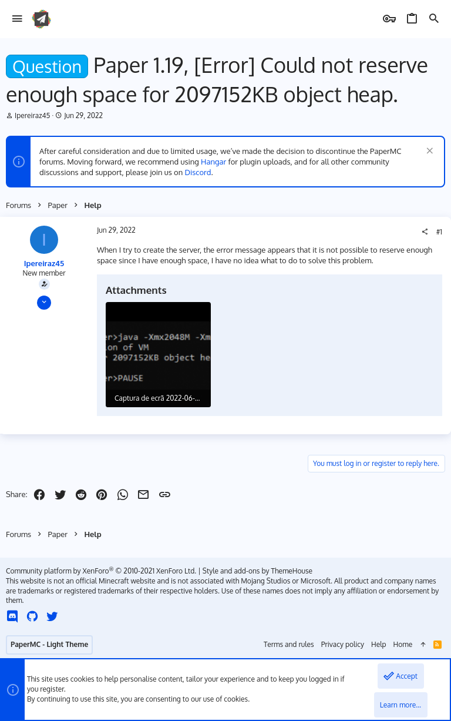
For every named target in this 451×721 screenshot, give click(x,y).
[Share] (424, 232)
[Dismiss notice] (428, 152)
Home (403, 644)
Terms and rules (289, 644)
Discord (198, 172)
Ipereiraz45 (32, 115)
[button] (17, 19)
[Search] (434, 19)
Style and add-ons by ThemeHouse (257, 570)
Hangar (213, 161)
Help (378, 644)
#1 (439, 231)
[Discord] (12, 616)
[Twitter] (52, 616)
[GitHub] (32, 616)
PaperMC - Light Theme (49, 644)
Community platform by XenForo (101, 570)
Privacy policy (342, 644)
